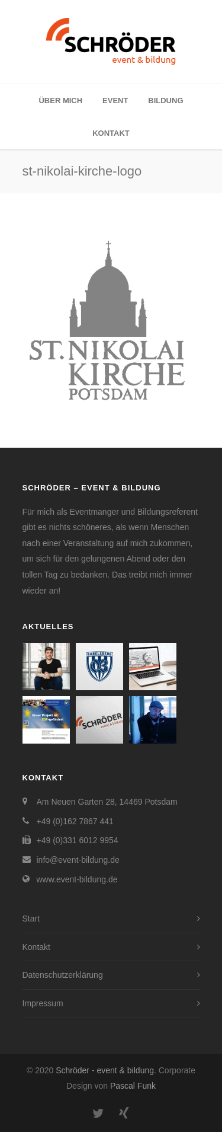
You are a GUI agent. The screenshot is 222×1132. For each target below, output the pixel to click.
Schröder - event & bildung (105, 1070)
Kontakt (111, 133)
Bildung (165, 100)
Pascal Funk (133, 1085)
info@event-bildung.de (78, 860)
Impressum (42, 1003)
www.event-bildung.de (77, 879)
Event (115, 100)
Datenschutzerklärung (62, 975)
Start (31, 918)
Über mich (60, 100)
